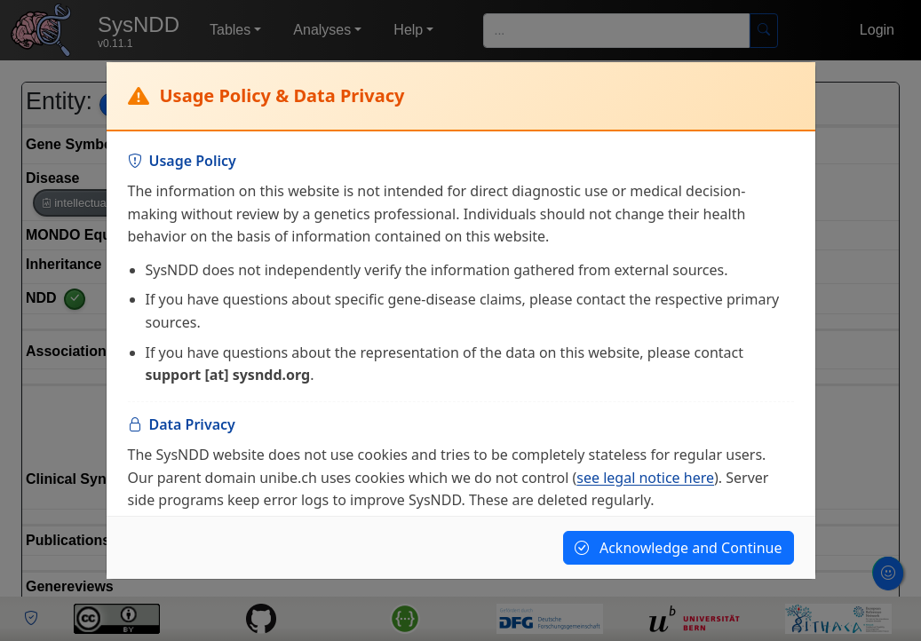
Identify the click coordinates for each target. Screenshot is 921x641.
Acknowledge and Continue (678, 548)
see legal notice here (645, 477)
